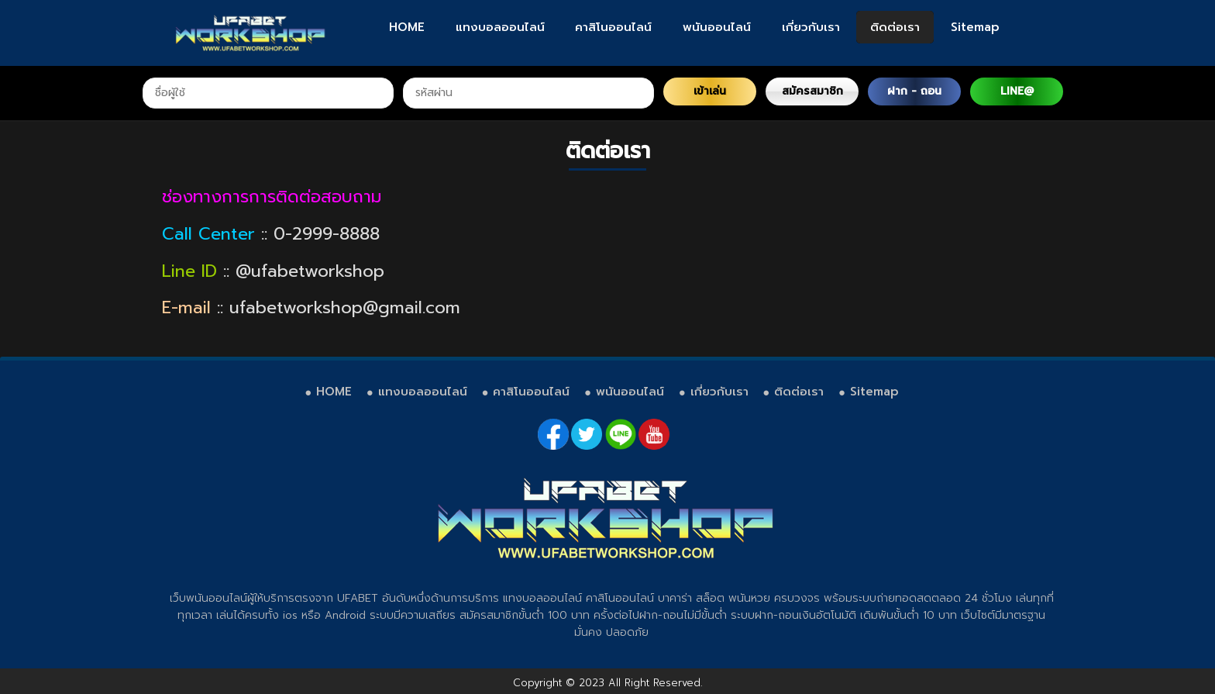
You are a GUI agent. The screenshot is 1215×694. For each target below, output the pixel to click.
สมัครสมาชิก (812, 91)
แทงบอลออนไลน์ (500, 27)
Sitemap (975, 27)
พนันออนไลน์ (717, 27)
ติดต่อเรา (895, 27)
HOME (407, 27)
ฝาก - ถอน (914, 91)
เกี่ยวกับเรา (811, 27)
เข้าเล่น (710, 91)
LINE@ (1017, 91)
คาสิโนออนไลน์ (613, 27)
